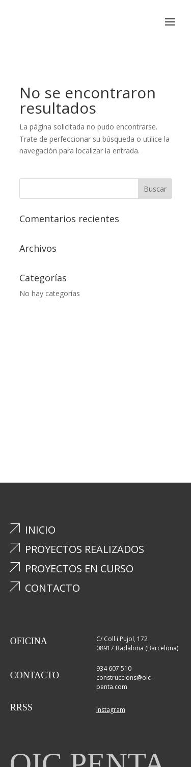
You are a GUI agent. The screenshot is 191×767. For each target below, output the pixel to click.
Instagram (110, 709)
